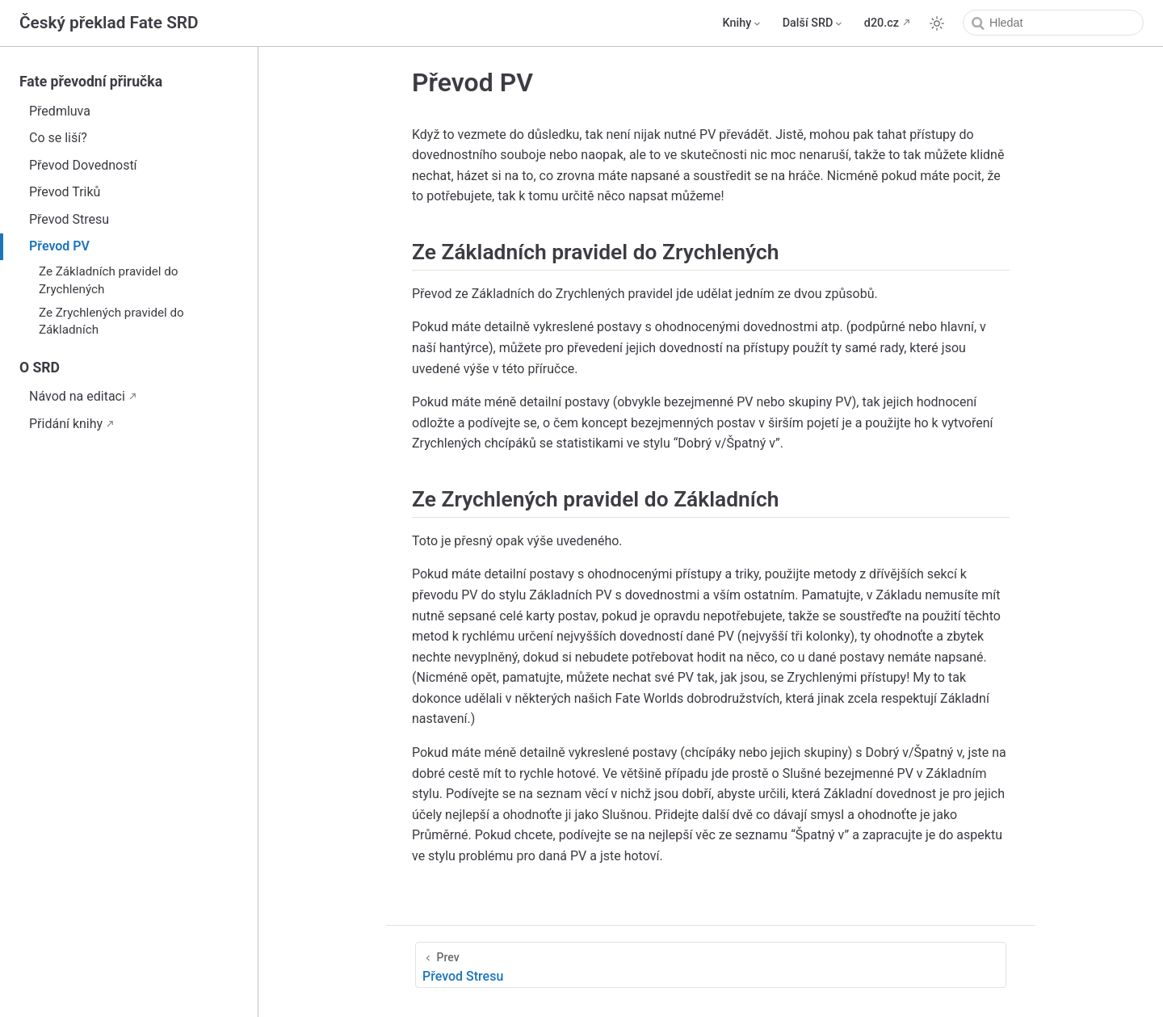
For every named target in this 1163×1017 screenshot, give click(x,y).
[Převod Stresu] (710, 965)
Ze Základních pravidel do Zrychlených (108, 280)
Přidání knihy (66, 423)
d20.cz (881, 23)
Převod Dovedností (83, 165)
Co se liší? (58, 137)
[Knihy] (743, 23)
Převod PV (59, 246)
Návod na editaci (77, 396)
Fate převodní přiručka (90, 82)
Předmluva (59, 111)
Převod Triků (64, 192)
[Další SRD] (814, 23)
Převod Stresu (69, 219)
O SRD (39, 367)
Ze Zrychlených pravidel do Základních (111, 321)
